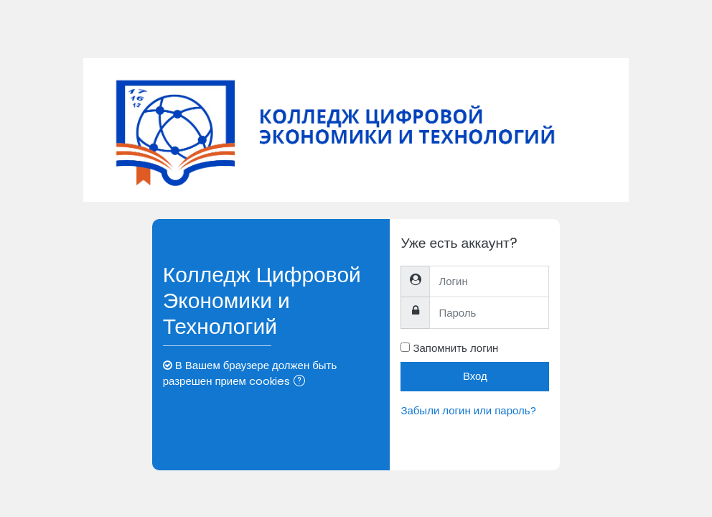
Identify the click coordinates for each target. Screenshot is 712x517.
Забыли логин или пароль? (467, 410)
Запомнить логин (455, 347)
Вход (475, 375)
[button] (302, 382)
